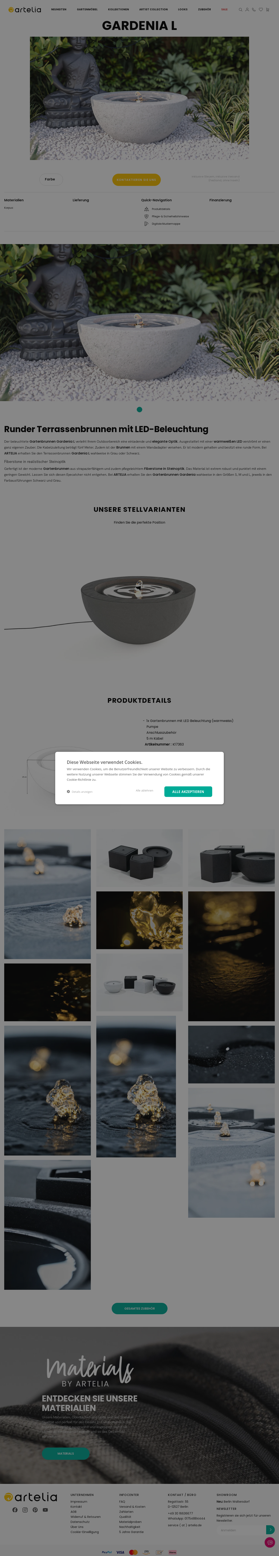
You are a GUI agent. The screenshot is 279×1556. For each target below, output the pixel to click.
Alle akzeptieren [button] (187, 791)
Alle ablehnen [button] (142, 790)
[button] (80, 791)
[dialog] (139, 777)
